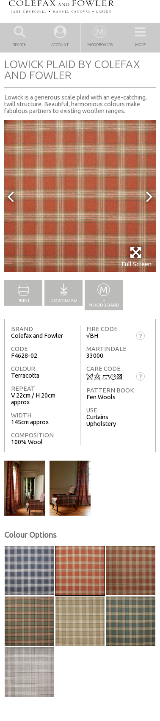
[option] (80, 196)
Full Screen (136, 257)
